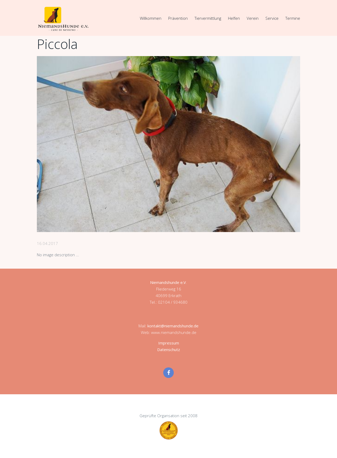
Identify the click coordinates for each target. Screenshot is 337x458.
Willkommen (150, 18)
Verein (253, 18)
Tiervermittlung (208, 18)
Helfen (234, 18)
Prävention (178, 18)
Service (272, 18)
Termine (292, 18)
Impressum (168, 343)
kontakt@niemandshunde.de (173, 325)
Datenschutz (168, 349)
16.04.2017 (47, 243)
